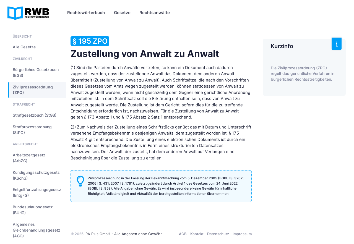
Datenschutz (218, 234)
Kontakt (197, 234)
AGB (183, 234)
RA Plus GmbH (97, 234)
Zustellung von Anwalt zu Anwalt (145, 47)
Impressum (242, 234)
